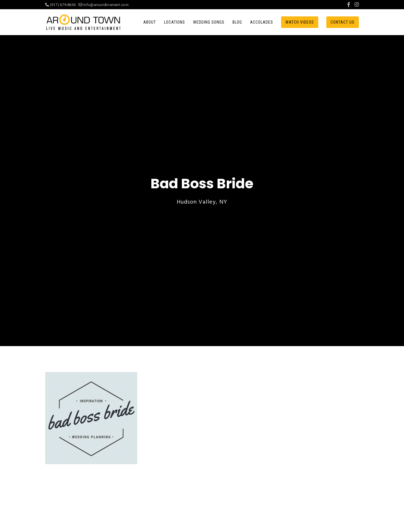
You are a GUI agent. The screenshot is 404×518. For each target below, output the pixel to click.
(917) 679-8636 (62, 5)
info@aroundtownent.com (104, 5)
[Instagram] (357, 4)
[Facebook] (348, 4)
